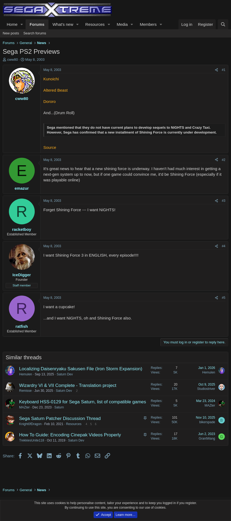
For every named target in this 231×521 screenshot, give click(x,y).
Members (148, 24)
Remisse (25, 391)
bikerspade (207, 422)
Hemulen (25, 374)
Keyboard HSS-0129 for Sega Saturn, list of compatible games (82, 401)
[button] (22, 24)
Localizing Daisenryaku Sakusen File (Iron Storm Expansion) (80, 368)
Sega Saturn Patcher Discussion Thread (60, 418)
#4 (223, 246)
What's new (62, 24)
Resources (95, 24)
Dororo (49, 101)
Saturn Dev (65, 374)
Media (122, 24)
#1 (223, 70)
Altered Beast (55, 90)
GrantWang (207, 438)
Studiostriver (206, 389)
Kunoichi (51, 79)
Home (12, 24)
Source (49, 147)
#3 (223, 201)
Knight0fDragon (30, 424)
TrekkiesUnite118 (31, 440)
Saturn (59, 407)
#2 (223, 160)
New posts (11, 33)
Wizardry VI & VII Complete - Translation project (67, 385)
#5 (223, 298)
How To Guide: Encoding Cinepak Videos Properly (70, 434)
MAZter (24, 407)
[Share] (216, 70)
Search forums (34, 33)
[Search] (223, 24)
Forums (37, 24)
